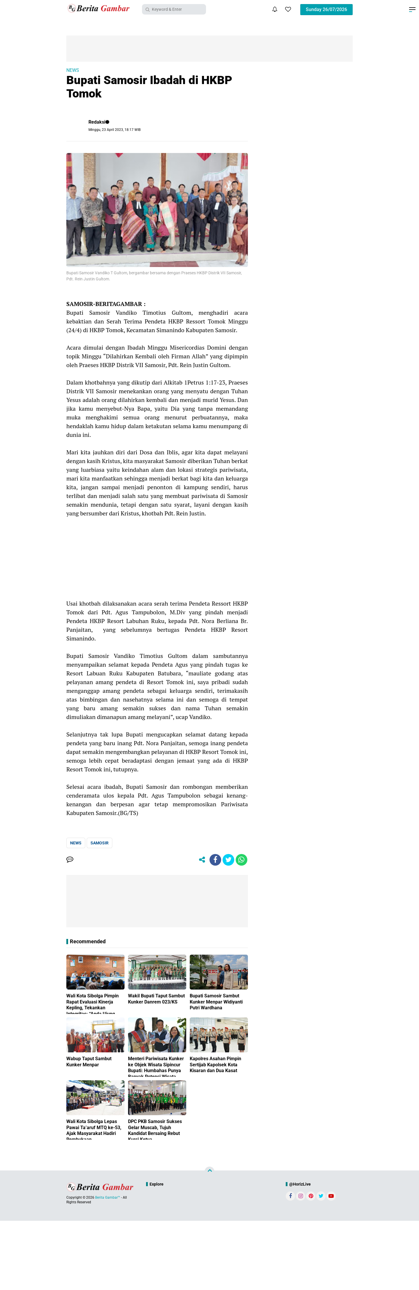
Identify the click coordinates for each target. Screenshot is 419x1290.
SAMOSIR (99, 843)
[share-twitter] (228, 860)
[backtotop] (209, 1172)
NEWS (72, 70)
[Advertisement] (157, 558)
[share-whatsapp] (241, 860)
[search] (174, 9)
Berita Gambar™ (107, 1197)
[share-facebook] (215, 860)
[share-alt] (202, 860)
